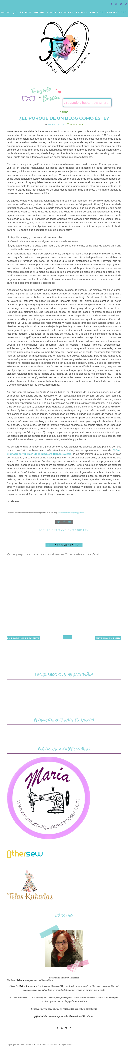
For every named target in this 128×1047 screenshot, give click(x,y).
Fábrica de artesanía (36, 1044)
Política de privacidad (108, 12)
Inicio (5, 12)
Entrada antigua (108, 638)
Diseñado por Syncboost (60, 1044)
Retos (80, 12)
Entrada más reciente (23, 638)
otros (64, 112)
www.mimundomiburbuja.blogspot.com (71, 513)
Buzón (39, 12)
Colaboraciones (60, 12)
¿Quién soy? (22, 12)
